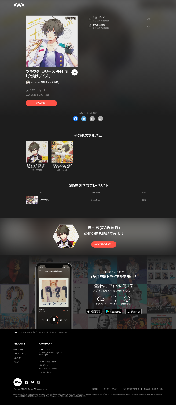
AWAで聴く (41, 103)
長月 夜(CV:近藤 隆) (50, 82)
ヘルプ (16, 362)
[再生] (74, 72)
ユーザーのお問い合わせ (47, 362)
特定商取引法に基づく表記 (153, 389)
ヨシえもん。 (95, 200)
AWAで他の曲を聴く (103, 244)
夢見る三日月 (99, 25)
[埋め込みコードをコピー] (100, 118)
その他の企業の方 (45, 372)
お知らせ (17, 358)
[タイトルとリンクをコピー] (92, 118)
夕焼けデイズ (99, 17)
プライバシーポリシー (111, 389)
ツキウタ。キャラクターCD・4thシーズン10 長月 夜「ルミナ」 (37, 167)
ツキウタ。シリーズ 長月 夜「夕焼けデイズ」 (53, 332)
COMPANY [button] (45, 343)
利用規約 (95, 389)
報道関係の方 (44, 365)
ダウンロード (18, 350)
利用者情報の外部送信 (131, 389)
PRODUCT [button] (19, 343)
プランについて (19, 354)
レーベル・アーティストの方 (48, 369)
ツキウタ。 (44, 200)
